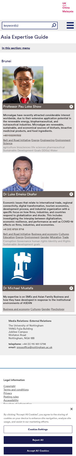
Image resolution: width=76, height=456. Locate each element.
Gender (44, 237)
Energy (35, 140)
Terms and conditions (16, 389)
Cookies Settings (38, 430)
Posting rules (11, 396)
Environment (62, 140)
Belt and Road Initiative (17, 140)
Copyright (9, 386)
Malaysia (67, 11)
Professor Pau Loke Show (22, 106)
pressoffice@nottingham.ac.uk (34, 347)
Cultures (64, 234)
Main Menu (70, 25)
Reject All (38, 441)
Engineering (47, 140)
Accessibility (11, 400)
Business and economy (44, 234)
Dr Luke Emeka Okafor (20, 194)
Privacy (8, 393)
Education (9, 237)
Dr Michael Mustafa (18, 288)
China (66, 7)
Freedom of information (18, 403)
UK (64, 3)
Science (7, 143)
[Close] (71, 410)
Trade (65, 237)
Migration (56, 237)
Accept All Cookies (38, 452)
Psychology (57, 309)
